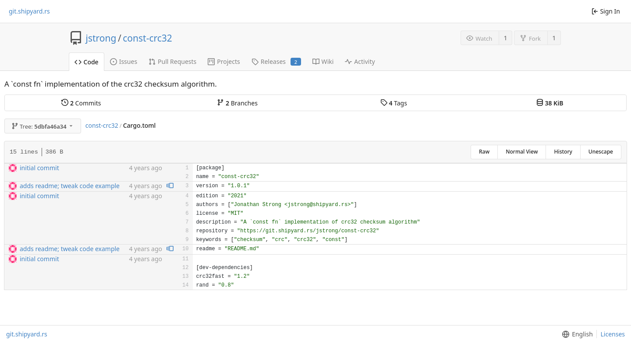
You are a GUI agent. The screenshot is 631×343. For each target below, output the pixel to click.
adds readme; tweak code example (70, 186)
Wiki (323, 61)
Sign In (605, 11)
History (563, 151)
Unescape (600, 151)
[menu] (575, 334)
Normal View (522, 151)
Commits (81, 103)
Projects (224, 61)
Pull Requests (172, 61)
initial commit (39, 168)
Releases (276, 61)
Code (86, 62)
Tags (393, 103)
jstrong (101, 38)
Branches (237, 103)
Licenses (612, 334)
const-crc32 (147, 38)
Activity (360, 61)
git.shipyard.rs (29, 11)
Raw (484, 151)
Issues (123, 61)
